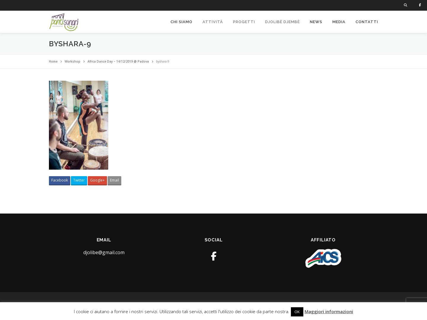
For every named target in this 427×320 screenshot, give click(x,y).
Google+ (97, 180)
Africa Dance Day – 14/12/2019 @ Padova (118, 61)
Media (338, 22)
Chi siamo (181, 22)
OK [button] (297, 311)
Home (53, 61)
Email (114, 180)
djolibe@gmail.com (104, 252)
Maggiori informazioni (329, 311)
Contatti (367, 22)
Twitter (79, 180)
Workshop (72, 61)
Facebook (59, 180)
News (316, 22)
